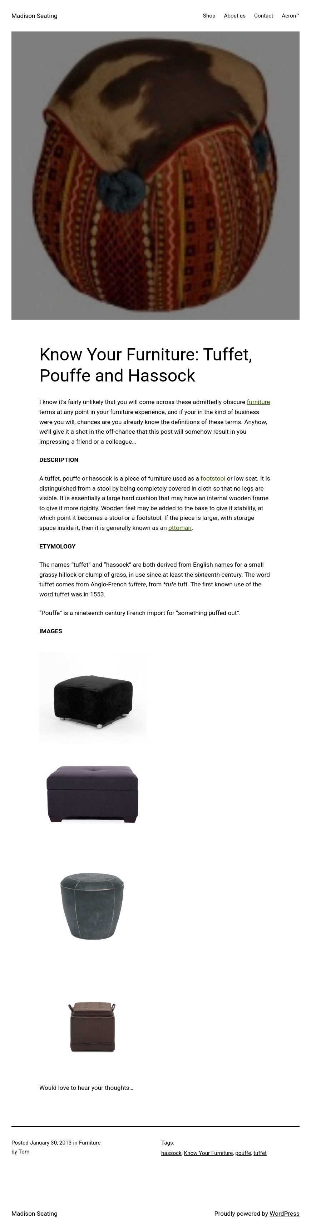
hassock (171, 1153)
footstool (214, 478)
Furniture (89, 1143)
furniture (258, 401)
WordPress (285, 1213)
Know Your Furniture (208, 1153)
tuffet (260, 1153)
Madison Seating (34, 15)
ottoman (180, 527)
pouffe (243, 1153)
